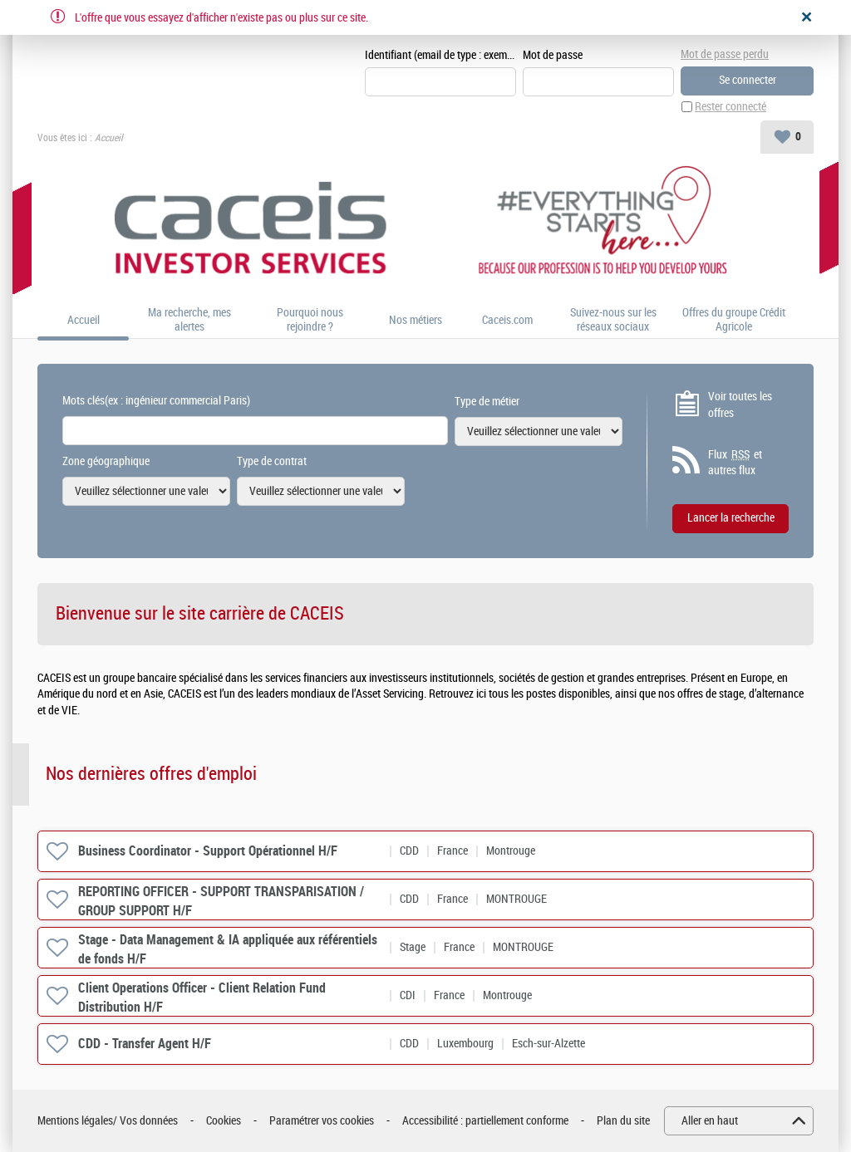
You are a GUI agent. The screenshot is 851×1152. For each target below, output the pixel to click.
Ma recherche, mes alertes (189, 320)
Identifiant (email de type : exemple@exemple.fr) (440, 55)
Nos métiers (415, 320)
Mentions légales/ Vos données (107, 1121)
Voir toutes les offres (740, 405)
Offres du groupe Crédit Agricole (733, 320)
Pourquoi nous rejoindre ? (310, 320)
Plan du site (623, 1121)
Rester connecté (730, 107)
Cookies (223, 1121)
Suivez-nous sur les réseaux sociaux (613, 320)
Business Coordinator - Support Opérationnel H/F (207, 851)
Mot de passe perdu (725, 54)
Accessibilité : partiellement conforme (485, 1121)
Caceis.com (507, 320)
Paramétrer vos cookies (321, 1121)
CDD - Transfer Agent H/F (144, 1044)
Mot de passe (553, 55)
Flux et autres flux (735, 462)
